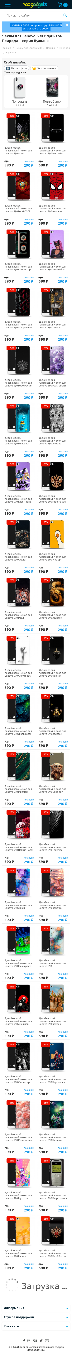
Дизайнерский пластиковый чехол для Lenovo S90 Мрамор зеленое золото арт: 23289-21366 (18, 792)
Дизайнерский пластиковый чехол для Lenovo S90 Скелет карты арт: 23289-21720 (18, 558)
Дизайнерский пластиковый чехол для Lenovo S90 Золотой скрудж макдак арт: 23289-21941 (52, 734)
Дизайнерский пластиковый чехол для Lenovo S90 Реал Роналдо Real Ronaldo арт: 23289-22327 (18, 618)
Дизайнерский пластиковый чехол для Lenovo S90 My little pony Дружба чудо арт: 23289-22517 (18, 1198)
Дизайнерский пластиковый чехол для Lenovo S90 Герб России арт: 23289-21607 (52, 1254)
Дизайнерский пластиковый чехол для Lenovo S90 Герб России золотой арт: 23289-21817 (52, 502)
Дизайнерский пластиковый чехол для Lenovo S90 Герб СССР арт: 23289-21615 (18, 210)
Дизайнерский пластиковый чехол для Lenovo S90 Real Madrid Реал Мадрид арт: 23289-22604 (19, 502)
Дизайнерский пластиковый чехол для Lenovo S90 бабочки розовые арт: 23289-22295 (52, 908)
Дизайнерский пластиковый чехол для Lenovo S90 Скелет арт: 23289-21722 (18, 1080)
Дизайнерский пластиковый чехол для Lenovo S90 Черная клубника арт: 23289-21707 (52, 676)
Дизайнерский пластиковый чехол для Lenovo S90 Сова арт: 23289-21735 (52, 790)
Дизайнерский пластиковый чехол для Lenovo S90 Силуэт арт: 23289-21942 (18, 674)
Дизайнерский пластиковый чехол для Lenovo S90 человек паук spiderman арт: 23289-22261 (52, 211)
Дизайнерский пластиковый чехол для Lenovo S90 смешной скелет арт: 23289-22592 (18, 1022)
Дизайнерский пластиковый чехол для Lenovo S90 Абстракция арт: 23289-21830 (18, 326)
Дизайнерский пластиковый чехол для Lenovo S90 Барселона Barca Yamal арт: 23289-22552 (52, 1082)
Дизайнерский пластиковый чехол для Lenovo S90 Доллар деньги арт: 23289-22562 (53, 326)
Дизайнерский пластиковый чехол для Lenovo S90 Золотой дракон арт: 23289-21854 (53, 616)
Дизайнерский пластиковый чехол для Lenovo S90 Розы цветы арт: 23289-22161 (52, 384)
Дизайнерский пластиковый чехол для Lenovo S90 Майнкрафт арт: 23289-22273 (18, 964)
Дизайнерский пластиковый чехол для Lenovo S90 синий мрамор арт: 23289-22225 (18, 908)
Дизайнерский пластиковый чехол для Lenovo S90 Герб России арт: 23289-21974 (18, 384)
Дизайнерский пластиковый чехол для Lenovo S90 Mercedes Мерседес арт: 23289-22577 (52, 153)
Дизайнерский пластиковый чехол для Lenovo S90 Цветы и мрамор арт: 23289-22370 (52, 1140)
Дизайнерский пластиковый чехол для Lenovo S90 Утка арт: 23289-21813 (52, 558)
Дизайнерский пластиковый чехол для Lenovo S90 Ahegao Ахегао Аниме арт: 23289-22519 (52, 443)
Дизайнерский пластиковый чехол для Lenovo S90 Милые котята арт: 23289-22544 (18, 1254)
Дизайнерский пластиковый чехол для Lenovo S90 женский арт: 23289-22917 (53, 268)
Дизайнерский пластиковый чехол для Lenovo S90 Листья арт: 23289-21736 (18, 732)
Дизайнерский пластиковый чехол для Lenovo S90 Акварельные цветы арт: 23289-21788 (53, 966)
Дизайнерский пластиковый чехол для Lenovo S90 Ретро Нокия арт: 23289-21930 (53, 1197)
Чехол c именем (44, 68)
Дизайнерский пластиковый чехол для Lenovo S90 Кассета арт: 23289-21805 (18, 268)
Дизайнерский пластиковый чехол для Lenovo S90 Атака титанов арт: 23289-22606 (18, 153)
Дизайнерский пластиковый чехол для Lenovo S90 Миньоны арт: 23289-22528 (18, 442)
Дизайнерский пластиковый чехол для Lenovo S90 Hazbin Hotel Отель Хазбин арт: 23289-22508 (19, 850)
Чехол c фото (16, 68)
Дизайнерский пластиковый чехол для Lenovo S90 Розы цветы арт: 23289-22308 (18, 1138)
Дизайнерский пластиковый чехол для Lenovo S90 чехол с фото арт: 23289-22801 (52, 1022)
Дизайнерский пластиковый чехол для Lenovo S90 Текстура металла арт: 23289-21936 (52, 850)
